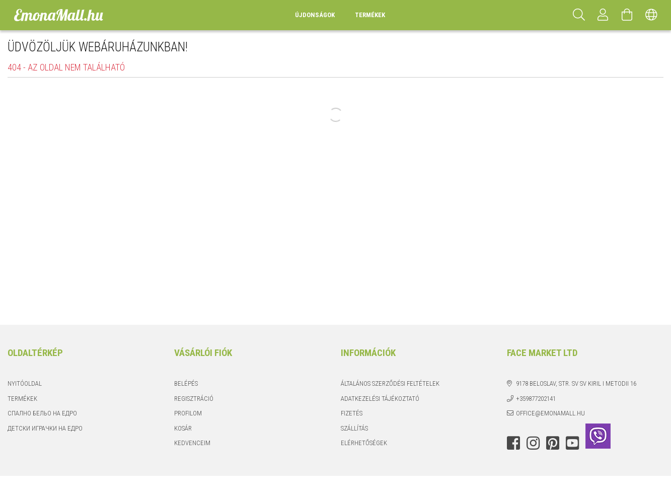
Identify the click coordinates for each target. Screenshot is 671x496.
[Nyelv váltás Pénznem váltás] (651, 15)
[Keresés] (579, 15)
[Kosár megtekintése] (627, 15)
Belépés (186, 383)
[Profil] (603, 15)
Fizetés (351, 413)
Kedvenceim (192, 443)
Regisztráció (193, 398)
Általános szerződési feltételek (390, 383)
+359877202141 (536, 398)
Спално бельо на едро (42, 413)
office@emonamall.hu (550, 413)
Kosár (183, 428)
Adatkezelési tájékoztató (380, 398)
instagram (533, 443)
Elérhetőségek (364, 443)
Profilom (188, 413)
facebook (513, 443)
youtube (572, 443)
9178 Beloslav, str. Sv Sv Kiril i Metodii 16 (576, 383)
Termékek (22, 398)
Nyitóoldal (25, 383)
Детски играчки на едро (45, 428)
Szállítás (354, 428)
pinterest (552, 443)
